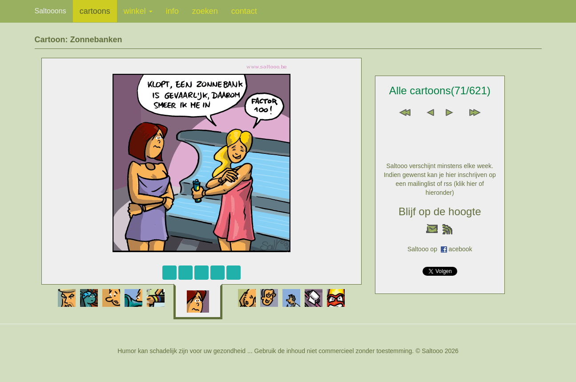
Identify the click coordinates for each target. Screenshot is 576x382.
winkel (138, 11)
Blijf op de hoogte (440, 211)
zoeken (205, 11)
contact (244, 11)
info (172, 11)
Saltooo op (424, 249)
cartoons (95, 11)
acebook (460, 249)
